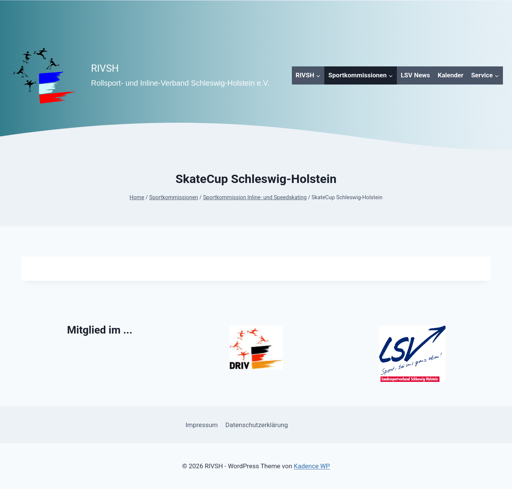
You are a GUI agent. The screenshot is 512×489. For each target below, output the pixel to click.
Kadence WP (312, 466)
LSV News (415, 75)
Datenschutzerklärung (256, 425)
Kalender (450, 75)
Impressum (201, 425)
